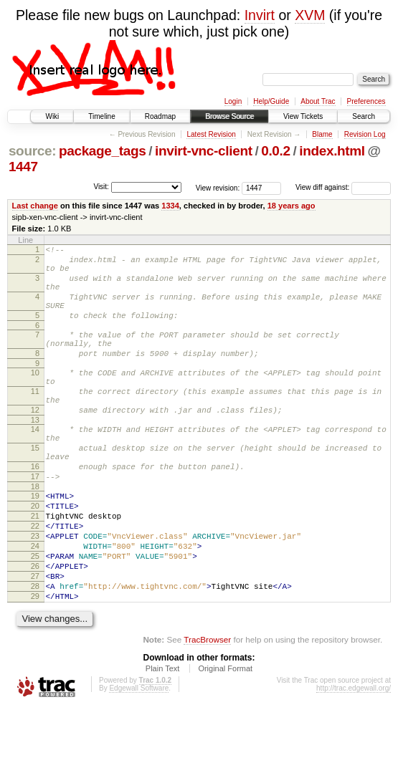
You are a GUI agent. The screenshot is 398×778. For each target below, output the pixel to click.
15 (35, 486)
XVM (310, 15)
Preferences (366, 101)
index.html (332, 150)
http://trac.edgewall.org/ (353, 759)
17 (35, 521)
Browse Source (229, 116)
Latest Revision (210, 134)
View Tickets (303, 116)
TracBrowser (207, 710)
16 (35, 509)
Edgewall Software (139, 759)
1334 (170, 205)
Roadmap (160, 116)
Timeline (101, 116)
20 (35, 555)
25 (35, 616)
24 (35, 604)
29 (35, 665)
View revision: (218, 187)
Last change (35, 205)
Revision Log (365, 134)
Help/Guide (271, 101)
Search (363, 116)
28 (35, 652)
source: (32, 150)
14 (35, 463)
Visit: (101, 187)
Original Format (225, 739)
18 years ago (291, 205)
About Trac (317, 101)
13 (35, 454)
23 (35, 591)
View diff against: (343, 187)
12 (35, 442)
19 (35, 543)
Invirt (260, 15)
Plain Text (163, 739)
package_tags (102, 150)
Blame (322, 134)
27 (35, 640)
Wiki (52, 116)
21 (35, 567)
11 (35, 419)
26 (35, 628)
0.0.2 (275, 150)
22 (35, 579)
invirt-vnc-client (203, 150)
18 (35, 533)
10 (35, 396)
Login (233, 101)
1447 (23, 166)
